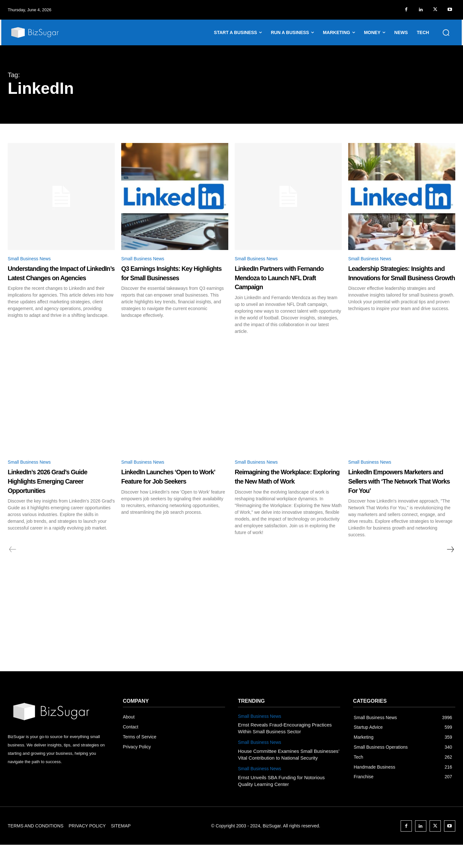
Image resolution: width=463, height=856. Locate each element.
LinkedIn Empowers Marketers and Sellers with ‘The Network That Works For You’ (396, 487)
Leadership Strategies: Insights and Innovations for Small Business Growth (399, 278)
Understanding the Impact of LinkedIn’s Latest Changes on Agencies (60, 278)
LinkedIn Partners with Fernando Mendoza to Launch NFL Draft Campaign (287, 278)
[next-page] (450, 561)
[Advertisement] (231, 634)
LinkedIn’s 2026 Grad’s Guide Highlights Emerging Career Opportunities (57, 483)
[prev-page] (13, 561)
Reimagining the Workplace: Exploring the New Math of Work (287, 483)
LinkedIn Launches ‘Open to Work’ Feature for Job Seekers (173, 483)
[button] (446, 32)
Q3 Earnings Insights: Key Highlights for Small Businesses (169, 278)
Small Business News (32, 259)
